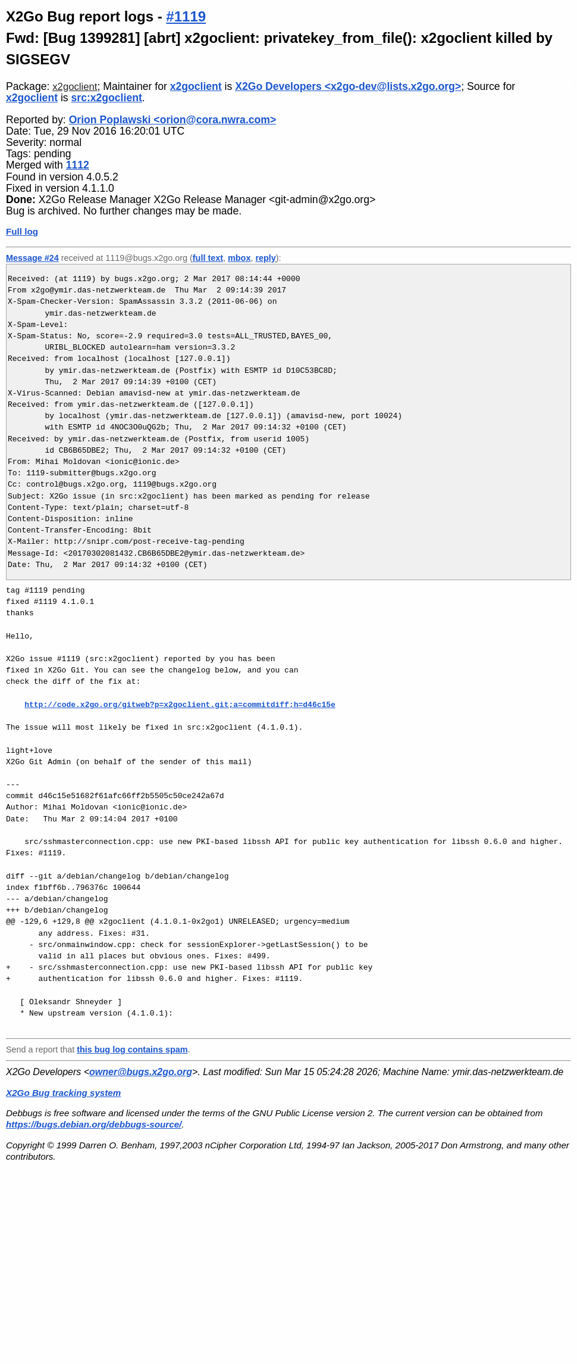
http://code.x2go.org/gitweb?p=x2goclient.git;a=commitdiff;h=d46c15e (179, 704)
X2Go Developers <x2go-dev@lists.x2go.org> (348, 86)
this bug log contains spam (132, 1049)
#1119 (186, 16)
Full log (22, 231)
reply (265, 258)
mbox (239, 258)
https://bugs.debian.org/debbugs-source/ (93, 1124)
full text (208, 258)
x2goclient (74, 86)
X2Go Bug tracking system (63, 1093)
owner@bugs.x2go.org (140, 1072)
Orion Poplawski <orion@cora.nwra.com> (173, 120)
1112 (77, 165)
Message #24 (32, 258)
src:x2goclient (106, 98)
